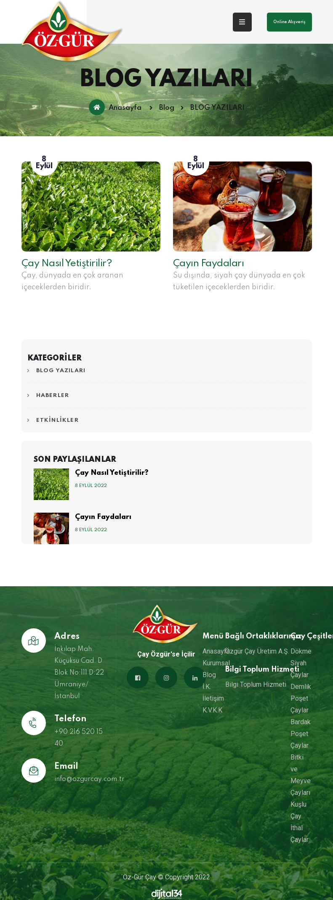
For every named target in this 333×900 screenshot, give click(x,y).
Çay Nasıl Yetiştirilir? (66, 263)
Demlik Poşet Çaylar (300, 698)
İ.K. (206, 687)
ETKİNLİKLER (57, 420)
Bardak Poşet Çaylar (300, 733)
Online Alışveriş (289, 22)
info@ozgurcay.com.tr (89, 779)
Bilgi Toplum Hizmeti (255, 684)
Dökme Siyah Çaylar (301, 663)
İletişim (213, 698)
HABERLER (52, 395)
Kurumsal (216, 663)
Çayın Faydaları (208, 263)
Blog (166, 108)
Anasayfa (115, 107)
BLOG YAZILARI (61, 370)
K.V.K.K (212, 710)
